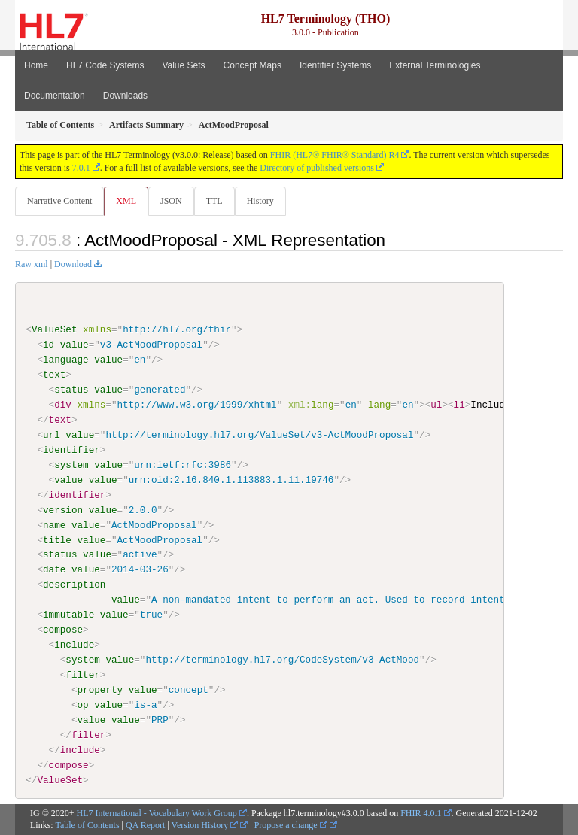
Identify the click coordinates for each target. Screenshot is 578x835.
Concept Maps (252, 65)
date (54, 569)
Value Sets (183, 65)
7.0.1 (81, 167)
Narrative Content (59, 201)
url (51, 435)
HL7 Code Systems (105, 65)
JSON (171, 201)
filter (82, 675)
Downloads (125, 95)
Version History (205, 825)
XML (126, 201)
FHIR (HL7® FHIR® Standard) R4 (335, 155)
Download (73, 264)
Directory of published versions (317, 167)
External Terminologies (434, 65)
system (71, 465)
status (71, 389)
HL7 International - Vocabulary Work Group (157, 812)
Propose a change (290, 825)
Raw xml (31, 264)
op (82, 705)
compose (63, 629)
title (57, 539)
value (74, 344)
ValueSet (55, 329)
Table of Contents (87, 825)
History (260, 201)
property (100, 690)
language (66, 359)
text (54, 374)
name (54, 524)
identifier (71, 450)
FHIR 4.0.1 (420, 812)
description (74, 584)
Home (36, 65)
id (48, 344)
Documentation (54, 95)
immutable (68, 614)
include (74, 644)
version (63, 509)
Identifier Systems (335, 65)
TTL (214, 201)
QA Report (145, 825)
